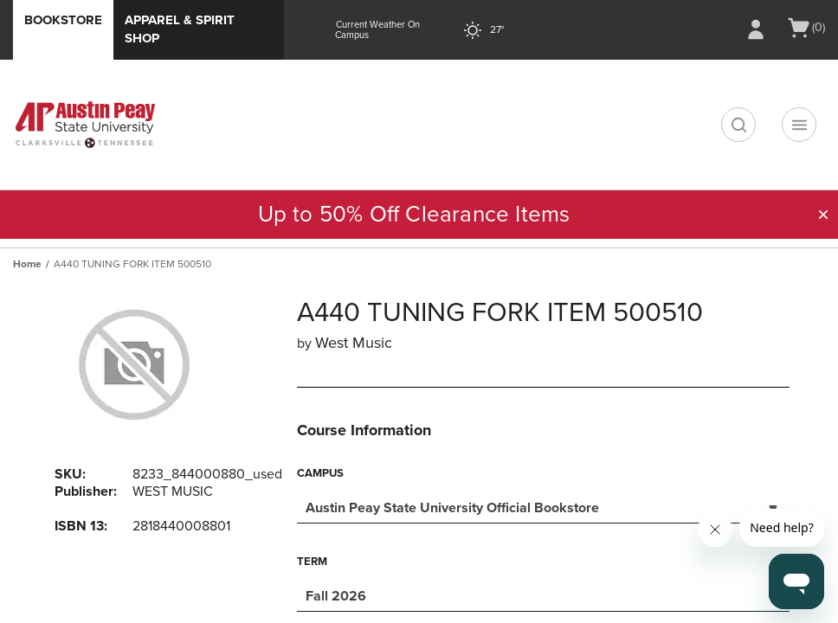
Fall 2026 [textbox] (336, 596)
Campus (320, 473)
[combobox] (543, 506)
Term (312, 561)
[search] (738, 124)
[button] (823, 214)
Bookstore (63, 20)
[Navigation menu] (799, 124)
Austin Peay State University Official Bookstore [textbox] (452, 508)
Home (27, 264)
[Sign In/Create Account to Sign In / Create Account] (756, 29)
